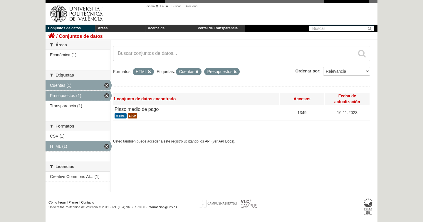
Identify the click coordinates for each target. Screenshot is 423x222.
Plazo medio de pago (137, 109)
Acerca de (156, 28)
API (208, 141)
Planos (74, 202)
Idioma (153, 6)
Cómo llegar (57, 202)
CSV (132, 116)
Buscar (176, 6)
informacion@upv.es (162, 207)
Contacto (87, 202)
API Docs (226, 141)
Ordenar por (307, 71)
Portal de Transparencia (218, 28)
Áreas (103, 28)
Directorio (190, 6)
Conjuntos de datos (64, 28)
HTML (120, 116)
